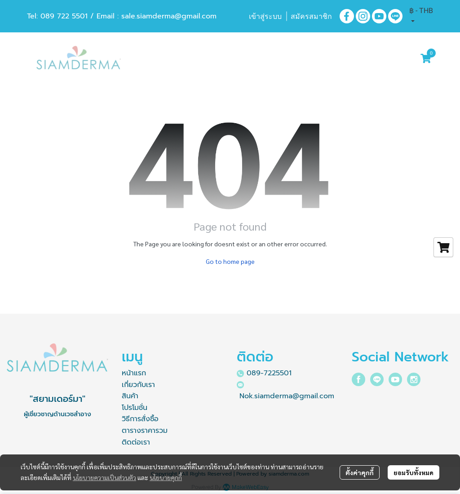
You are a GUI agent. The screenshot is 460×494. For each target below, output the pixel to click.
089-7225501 (269, 373)
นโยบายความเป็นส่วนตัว (104, 477)
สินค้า (130, 396)
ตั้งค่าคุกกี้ (359, 472)
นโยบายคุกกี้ (166, 477)
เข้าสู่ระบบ (265, 16)
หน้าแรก (134, 373)
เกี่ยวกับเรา (138, 384)
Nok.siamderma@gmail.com (286, 396)
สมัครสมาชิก (311, 16)
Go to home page (230, 261)
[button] (421, 16)
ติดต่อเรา (136, 442)
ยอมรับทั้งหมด (413, 472)
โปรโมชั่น (134, 407)
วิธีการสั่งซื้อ (140, 419)
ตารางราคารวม (145, 430)
